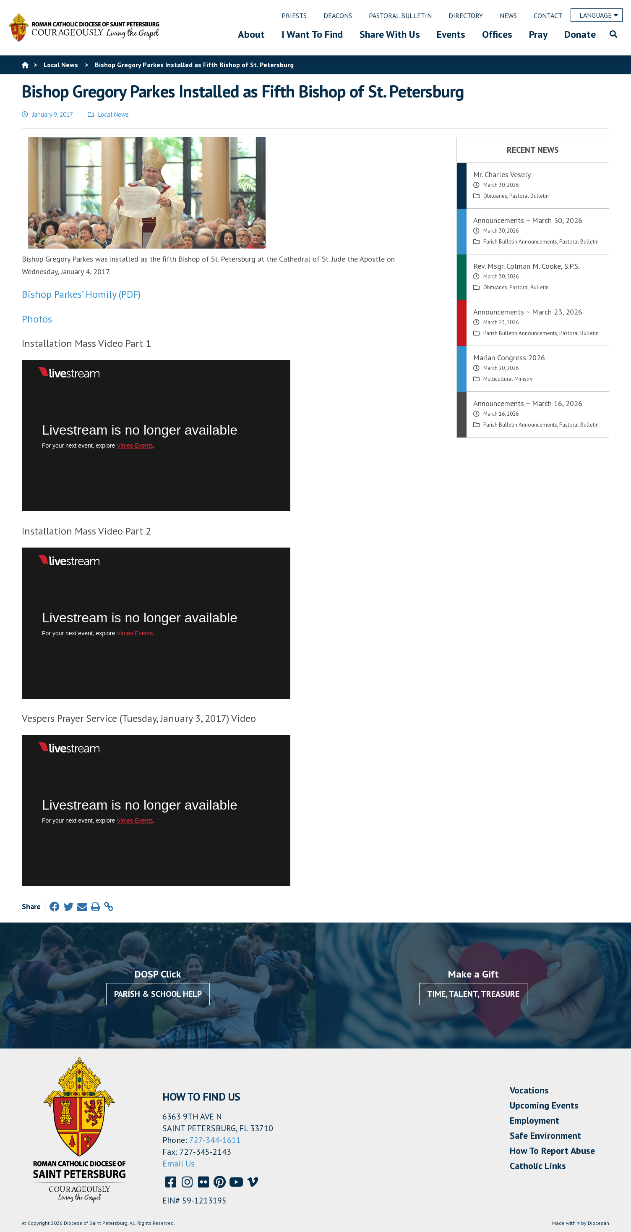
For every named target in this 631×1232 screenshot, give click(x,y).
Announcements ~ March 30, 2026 (527, 220)
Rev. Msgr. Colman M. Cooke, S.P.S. (526, 266)
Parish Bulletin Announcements (520, 241)
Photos (37, 318)
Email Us (178, 1163)
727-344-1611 (215, 1140)
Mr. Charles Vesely (502, 174)
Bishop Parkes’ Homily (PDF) (81, 294)
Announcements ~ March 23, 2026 (527, 312)
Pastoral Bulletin (529, 195)
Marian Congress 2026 (509, 357)
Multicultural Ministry (507, 379)
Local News (113, 114)
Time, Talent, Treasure (473, 993)
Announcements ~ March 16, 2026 (527, 403)
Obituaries (495, 195)
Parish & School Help (158, 993)
